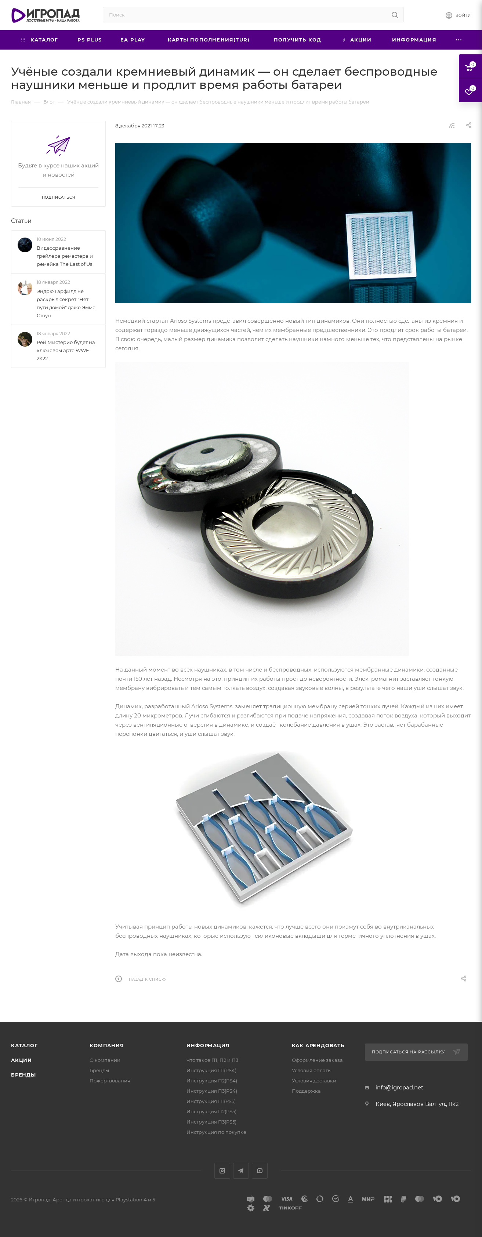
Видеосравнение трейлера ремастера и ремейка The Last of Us (65, 256)
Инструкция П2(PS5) (211, 1111)
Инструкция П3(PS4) (211, 1091)
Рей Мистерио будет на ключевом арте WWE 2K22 (66, 350)
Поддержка (306, 1091)
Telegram (241, 1171)
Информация (207, 1045)
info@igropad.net (399, 1087)
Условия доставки (314, 1081)
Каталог (24, 1045)
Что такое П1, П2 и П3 (212, 1060)
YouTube (260, 1171)
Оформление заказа (317, 1060)
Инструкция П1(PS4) (211, 1070)
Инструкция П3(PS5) (211, 1122)
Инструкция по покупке (216, 1132)
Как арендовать (318, 1045)
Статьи (21, 220)
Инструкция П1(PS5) (211, 1101)
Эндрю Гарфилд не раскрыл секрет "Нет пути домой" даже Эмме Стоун (66, 303)
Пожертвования (110, 1081)
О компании (105, 1060)
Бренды (23, 1075)
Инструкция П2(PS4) (211, 1081)
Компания (107, 1045)
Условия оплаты (311, 1070)
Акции (21, 1060)
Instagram (222, 1171)
